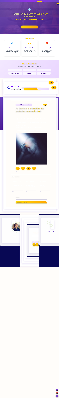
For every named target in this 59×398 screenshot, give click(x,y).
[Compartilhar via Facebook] (18, 168)
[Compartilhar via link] (34, 168)
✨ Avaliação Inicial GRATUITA (29, 26)
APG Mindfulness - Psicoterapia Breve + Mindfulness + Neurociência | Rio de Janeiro (44, 182)
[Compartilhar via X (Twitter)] (23, 168)
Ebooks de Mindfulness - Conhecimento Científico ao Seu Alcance (30, 182)
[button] (51, 82)
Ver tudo (50, 176)
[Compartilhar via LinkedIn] (28, 168)
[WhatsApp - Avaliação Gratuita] (57, 396)
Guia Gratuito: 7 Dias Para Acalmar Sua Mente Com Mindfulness (16, 182)
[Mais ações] (45, 105)
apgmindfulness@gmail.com (51, 231)
